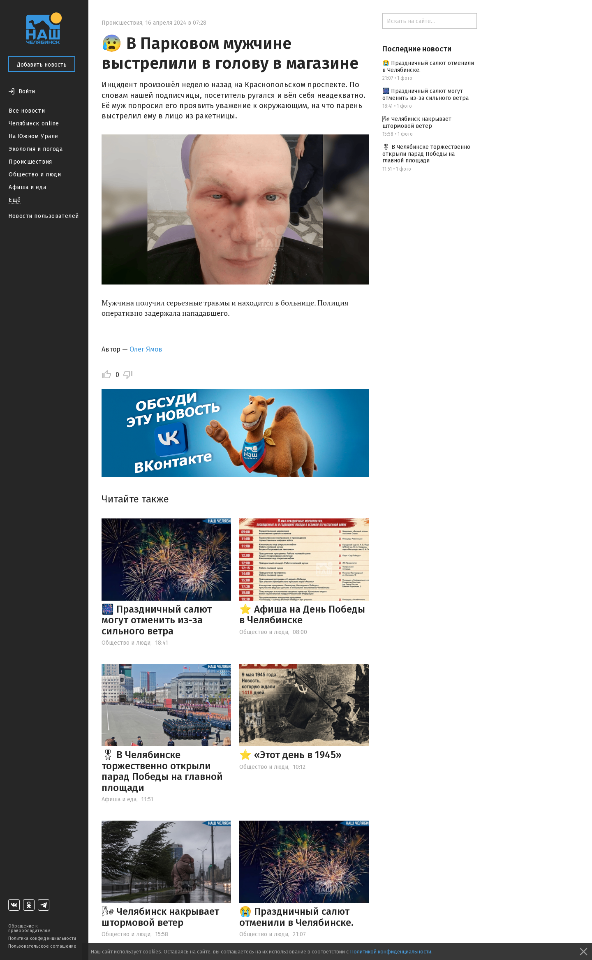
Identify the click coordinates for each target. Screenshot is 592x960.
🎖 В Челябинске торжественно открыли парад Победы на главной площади (162, 771)
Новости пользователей (43, 216)
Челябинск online (34, 123)
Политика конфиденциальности (42, 938)
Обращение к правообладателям (29, 928)
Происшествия (30, 161)
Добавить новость (42, 64)
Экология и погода (36, 149)
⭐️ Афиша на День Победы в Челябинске (302, 615)
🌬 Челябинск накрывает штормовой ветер (160, 917)
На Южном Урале (33, 136)
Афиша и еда (27, 187)
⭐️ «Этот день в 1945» (290, 755)
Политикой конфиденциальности (390, 951)
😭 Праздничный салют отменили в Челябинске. (296, 917)
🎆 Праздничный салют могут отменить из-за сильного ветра (157, 620)
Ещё (15, 200)
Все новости (27, 110)
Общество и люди (35, 174)
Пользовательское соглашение (42, 946)
